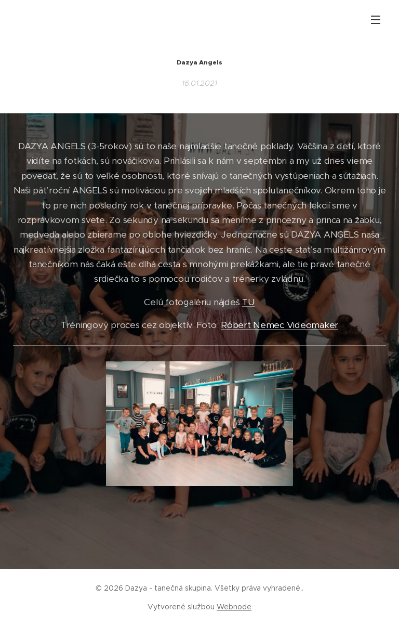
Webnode (234, 606)
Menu (375, 19)
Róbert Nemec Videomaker (279, 325)
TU (248, 302)
